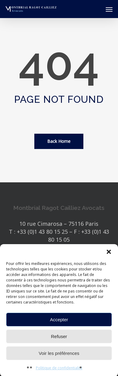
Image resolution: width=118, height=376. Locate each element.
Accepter (59, 321)
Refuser (59, 338)
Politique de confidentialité (59, 369)
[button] (109, 254)
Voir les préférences (59, 355)
